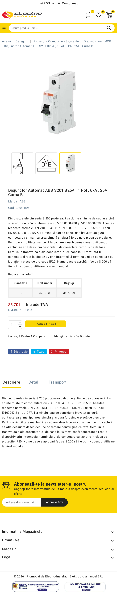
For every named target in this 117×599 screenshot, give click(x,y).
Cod (11, 208)
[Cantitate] (13, 324)
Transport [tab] (58, 382)
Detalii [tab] (35, 382)
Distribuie (21, 351)
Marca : (13, 201)
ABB (22, 201)
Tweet (41, 351)
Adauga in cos (46, 324)
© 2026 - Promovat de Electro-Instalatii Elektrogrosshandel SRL (58, 576)
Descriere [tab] (11, 382)
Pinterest (61, 351)
